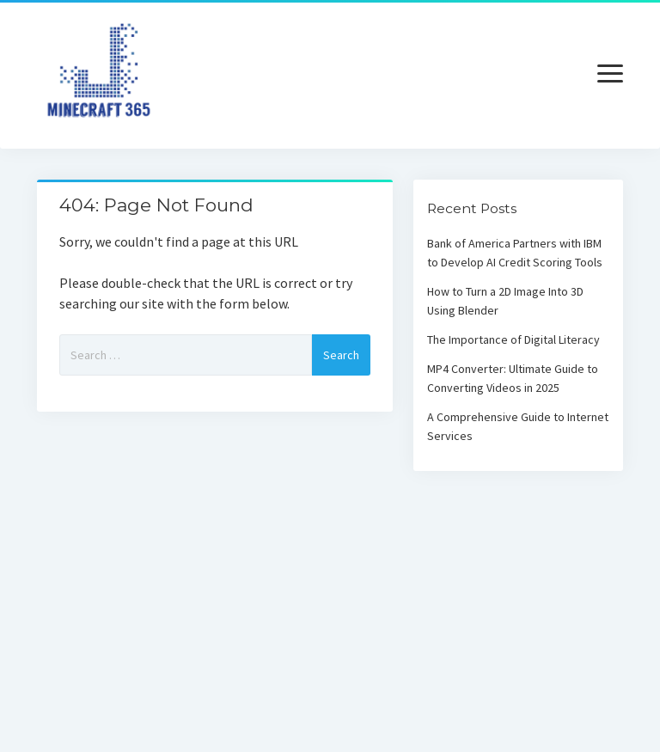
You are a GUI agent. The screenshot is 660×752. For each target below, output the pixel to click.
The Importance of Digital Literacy (513, 339)
